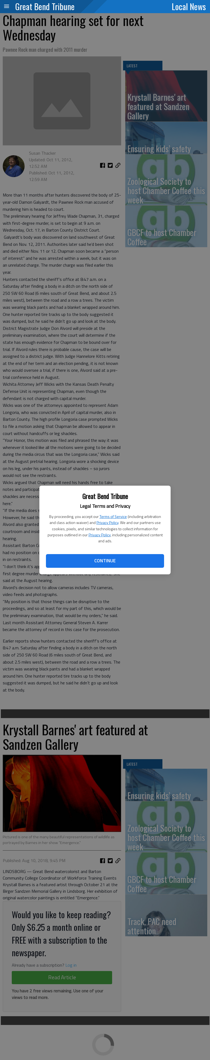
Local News (189, 6)
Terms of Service (113, 516)
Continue (104, 560)
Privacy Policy (107, 522)
